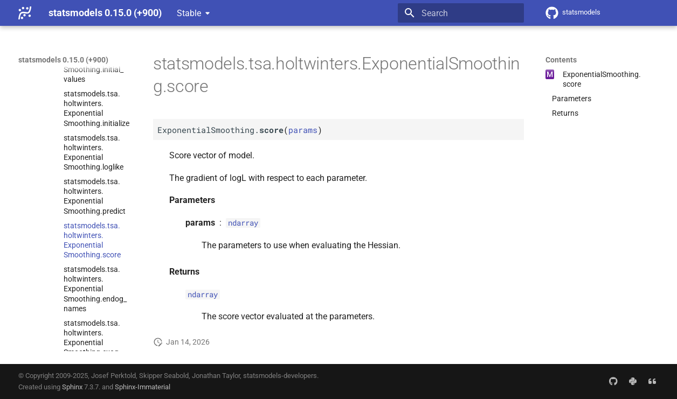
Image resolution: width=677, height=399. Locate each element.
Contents (561, 59)
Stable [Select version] (189, 13)
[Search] (461, 13)
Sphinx (72, 387)
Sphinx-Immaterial (142, 387)
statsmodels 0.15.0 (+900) (63, 59)
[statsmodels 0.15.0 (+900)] (25, 13)
